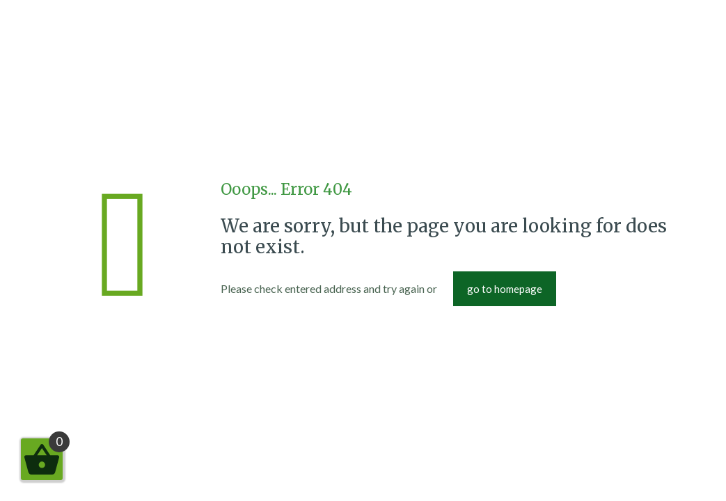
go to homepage (504, 289)
